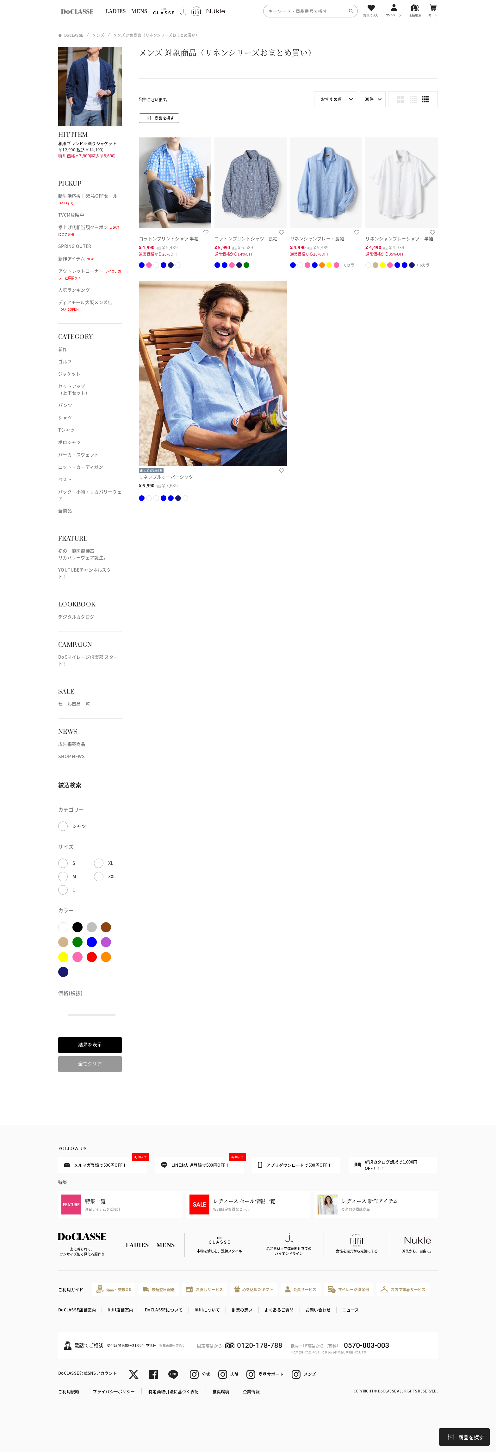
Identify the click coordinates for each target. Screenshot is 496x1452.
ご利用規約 (68, 1391)
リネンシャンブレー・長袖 (317, 238)
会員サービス (301, 1289)
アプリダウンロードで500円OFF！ (295, 1165)
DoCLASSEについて (164, 1310)
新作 (62, 349)
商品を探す (466, 1437)
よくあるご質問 (279, 1310)
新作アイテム (76, 258)
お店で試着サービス (403, 1289)
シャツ (65, 417)
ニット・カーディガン (80, 467)
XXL (112, 876)
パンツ (65, 405)
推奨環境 (221, 1391)
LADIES (116, 11)
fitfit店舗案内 (120, 1310)
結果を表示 (90, 1044)
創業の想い (242, 1310)
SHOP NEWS (71, 756)
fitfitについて (207, 1310)
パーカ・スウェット (78, 454)
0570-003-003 (366, 1345)
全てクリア (90, 1063)
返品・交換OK (113, 1289)
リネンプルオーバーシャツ (166, 476)
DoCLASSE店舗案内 (77, 1310)
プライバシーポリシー (114, 1391)
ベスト (65, 479)
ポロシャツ (69, 442)
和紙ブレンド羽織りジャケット (87, 143)
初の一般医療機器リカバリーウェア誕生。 (83, 554)
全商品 (65, 510)
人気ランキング (74, 290)
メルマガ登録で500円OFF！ (105, 1162)
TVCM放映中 (71, 215)
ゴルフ (65, 361)
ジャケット (69, 374)
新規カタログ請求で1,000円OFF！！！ (386, 1165)
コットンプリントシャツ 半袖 (169, 238)
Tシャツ (66, 430)
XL (111, 863)
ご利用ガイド (71, 1289)
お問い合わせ (318, 1310)
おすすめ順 (331, 99)
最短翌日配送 (159, 1289)
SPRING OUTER (74, 246)
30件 (369, 99)
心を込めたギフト (253, 1289)
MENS (139, 11)
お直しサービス (204, 1289)
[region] (248, 11)
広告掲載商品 (71, 744)
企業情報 (251, 1391)
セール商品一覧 (74, 704)
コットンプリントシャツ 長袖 (246, 238)
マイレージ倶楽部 (348, 1289)
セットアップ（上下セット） (74, 389)
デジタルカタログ (76, 616)
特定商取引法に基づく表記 (173, 1391)
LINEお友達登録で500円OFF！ (202, 1162)
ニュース (350, 1310)
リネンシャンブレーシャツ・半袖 (399, 238)
